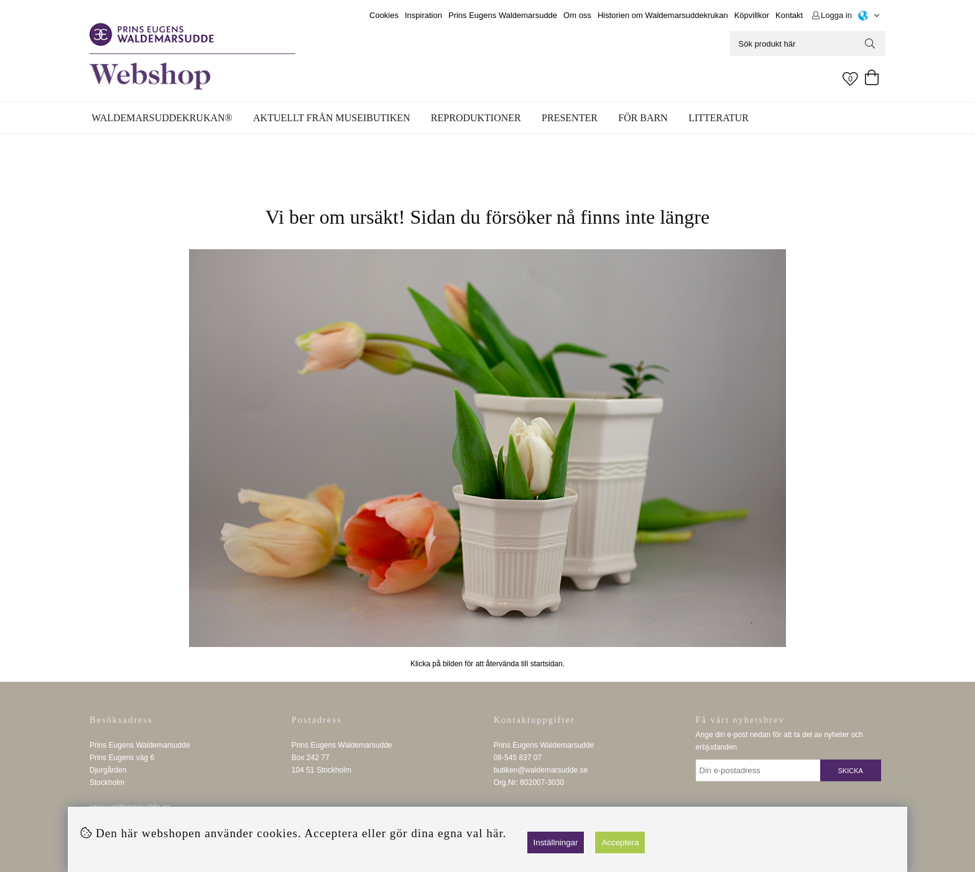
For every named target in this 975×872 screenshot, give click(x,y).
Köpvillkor (751, 15)
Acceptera (620, 842)
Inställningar (556, 842)
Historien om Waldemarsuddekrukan (663, 15)
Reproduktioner (476, 117)
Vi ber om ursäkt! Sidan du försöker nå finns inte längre (487, 217)
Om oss (577, 15)
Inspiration (423, 15)
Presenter (570, 117)
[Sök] (807, 43)
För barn (643, 117)
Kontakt (789, 15)
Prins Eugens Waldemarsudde (502, 15)
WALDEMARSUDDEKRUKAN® (161, 117)
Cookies (384, 15)
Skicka (850, 770)
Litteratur (718, 117)
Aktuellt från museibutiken (331, 117)
